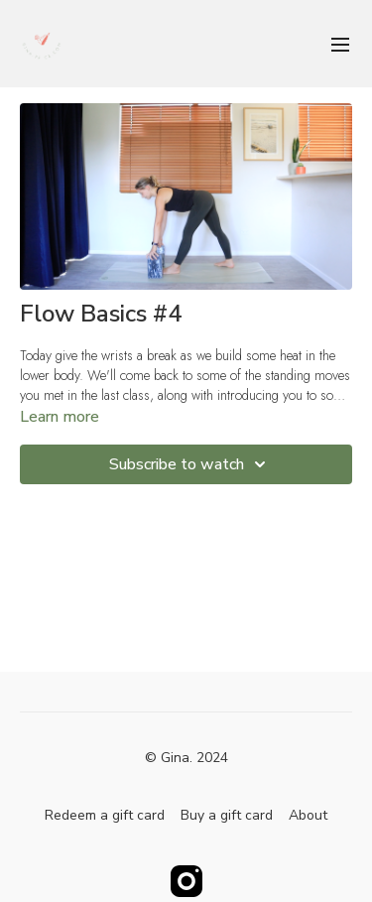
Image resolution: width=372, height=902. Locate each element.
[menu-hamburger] (340, 43)
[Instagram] (186, 881)
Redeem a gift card (105, 815)
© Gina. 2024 (186, 758)
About (308, 815)
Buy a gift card (227, 815)
